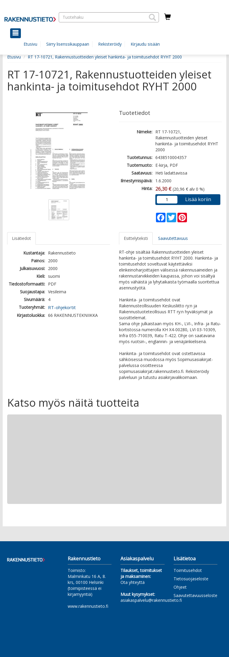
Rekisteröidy (110, 44)
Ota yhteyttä (132, 582)
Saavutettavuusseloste (195, 595)
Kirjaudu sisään (145, 44)
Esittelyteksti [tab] (136, 238)
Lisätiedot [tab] (21, 238)
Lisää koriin (198, 199)
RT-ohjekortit (62, 307)
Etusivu (30, 44)
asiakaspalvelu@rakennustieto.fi (151, 600)
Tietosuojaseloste (191, 579)
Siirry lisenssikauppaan (67, 44)
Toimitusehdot (188, 570)
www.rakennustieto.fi (88, 606)
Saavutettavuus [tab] (173, 238)
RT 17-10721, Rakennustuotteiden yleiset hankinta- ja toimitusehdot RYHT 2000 (105, 57)
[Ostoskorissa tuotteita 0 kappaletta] (167, 17)
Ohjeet (180, 587)
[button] (152, 17)
